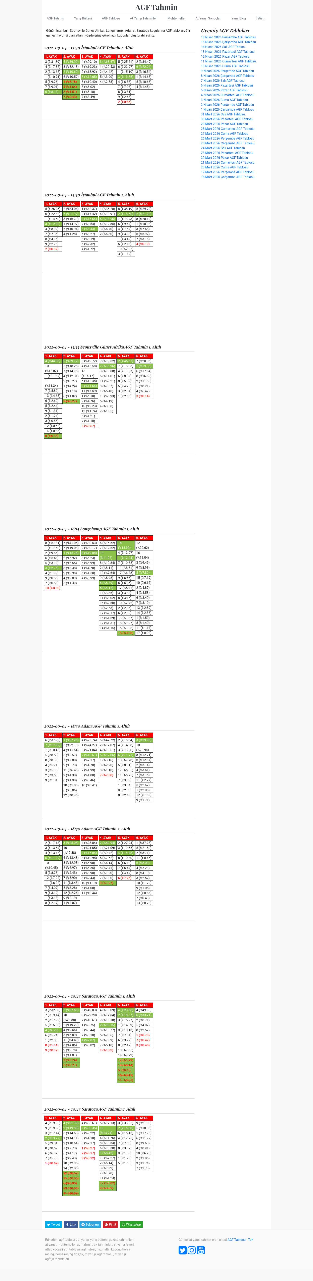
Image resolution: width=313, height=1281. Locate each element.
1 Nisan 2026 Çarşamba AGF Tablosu (227, 109)
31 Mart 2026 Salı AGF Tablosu (223, 114)
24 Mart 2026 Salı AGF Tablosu (223, 148)
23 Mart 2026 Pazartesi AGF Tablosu (227, 153)
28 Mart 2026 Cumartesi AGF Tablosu (227, 129)
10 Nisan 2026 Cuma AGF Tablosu (225, 66)
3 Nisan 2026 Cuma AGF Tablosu (224, 100)
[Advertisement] (118, 156)
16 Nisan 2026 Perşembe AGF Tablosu (228, 37)
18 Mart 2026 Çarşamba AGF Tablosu (227, 177)
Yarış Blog (239, 18)
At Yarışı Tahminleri (144, 18)
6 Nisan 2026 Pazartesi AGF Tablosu (227, 85)
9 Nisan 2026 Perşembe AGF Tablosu (227, 71)
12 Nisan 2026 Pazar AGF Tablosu (225, 56)
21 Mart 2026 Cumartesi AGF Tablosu (227, 162)
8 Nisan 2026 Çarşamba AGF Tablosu (227, 76)
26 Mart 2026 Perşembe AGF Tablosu (227, 138)
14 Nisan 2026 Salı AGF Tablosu (223, 47)
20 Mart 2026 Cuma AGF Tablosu (224, 167)
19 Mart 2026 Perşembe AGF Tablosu (227, 172)
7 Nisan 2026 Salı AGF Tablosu (223, 81)
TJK (250, 1239)
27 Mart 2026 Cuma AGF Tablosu (224, 134)
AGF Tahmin (156, 7)
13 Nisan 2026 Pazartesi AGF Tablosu (228, 52)
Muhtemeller (177, 18)
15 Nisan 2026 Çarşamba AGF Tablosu (228, 42)
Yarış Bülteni (83, 18)
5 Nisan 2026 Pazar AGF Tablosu (224, 90)
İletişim (261, 18)
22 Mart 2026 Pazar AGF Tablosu (224, 158)
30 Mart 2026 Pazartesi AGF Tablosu (227, 119)
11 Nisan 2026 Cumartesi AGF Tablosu (228, 61)
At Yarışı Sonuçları (208, 18)
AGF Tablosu (111, 18)
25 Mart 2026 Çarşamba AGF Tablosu (227, 143)
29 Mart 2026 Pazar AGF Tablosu (224, 124)
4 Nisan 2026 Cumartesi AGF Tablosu (227, 95)
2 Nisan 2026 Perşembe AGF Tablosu (227, 105)
